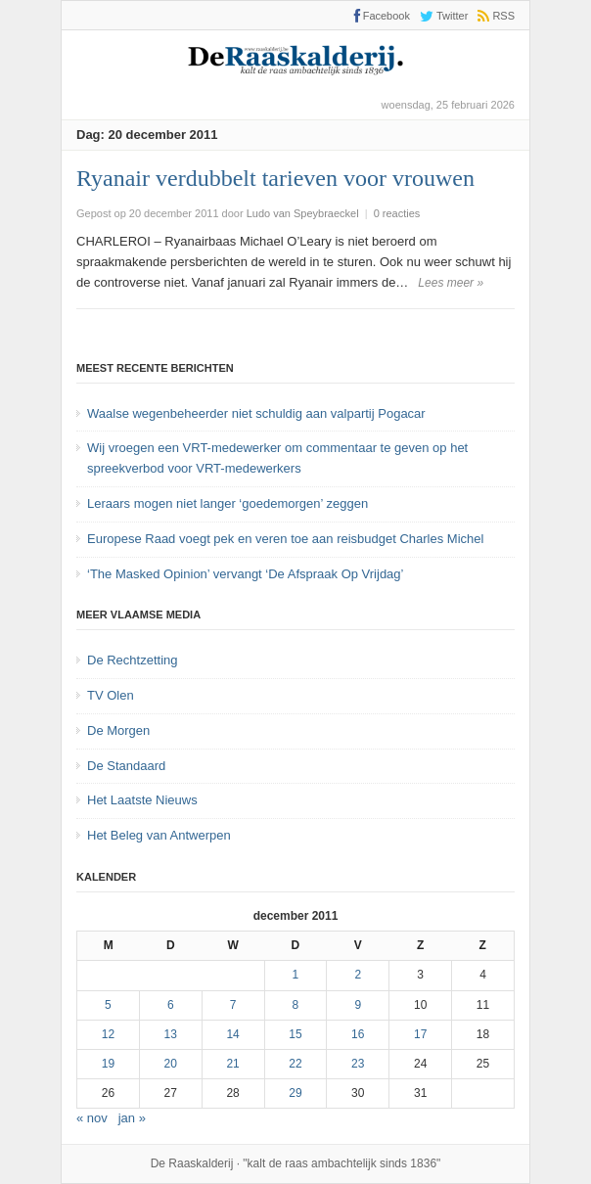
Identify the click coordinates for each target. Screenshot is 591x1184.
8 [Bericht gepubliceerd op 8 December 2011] (296, 1005)
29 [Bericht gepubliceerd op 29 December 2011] (295, 1093)
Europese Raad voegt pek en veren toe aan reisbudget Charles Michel (285, 538)
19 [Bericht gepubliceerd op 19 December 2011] (108, 1063)
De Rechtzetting (132, 660)
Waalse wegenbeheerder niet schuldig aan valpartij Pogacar (256, 413)
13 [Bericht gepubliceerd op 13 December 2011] (170, 1034)
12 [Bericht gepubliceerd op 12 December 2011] (108, 1034)
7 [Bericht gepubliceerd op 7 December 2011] (233, 1005)
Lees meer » (450, 283)
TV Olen (110, 695)
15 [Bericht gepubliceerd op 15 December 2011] (295, 1034)
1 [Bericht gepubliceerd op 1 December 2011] (296, 974)
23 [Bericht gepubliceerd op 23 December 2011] (357, 1063)
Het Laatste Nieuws (142, 800)
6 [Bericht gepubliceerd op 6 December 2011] (170, 1005)
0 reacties (397, 213)
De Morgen (118, 730)
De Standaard (126, 765)
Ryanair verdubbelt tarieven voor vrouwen (275, 178)
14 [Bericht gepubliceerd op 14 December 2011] (232, 1034)
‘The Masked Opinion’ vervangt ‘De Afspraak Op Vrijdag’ (245, 574)
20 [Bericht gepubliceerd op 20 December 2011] (170, 1063)
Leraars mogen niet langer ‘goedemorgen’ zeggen (227, 503)
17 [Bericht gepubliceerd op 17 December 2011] (420, 1034)
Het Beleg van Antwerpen (159, 835)
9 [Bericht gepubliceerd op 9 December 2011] (357, 1005)
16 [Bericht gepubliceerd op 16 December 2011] (357, 1034)
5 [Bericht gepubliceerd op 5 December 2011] (108, 1005)
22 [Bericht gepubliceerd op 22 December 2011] (295, 1063)
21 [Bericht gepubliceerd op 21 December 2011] (232, 1063)
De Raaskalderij (192, 1163)
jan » (132, 1118)
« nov (92, 1118)
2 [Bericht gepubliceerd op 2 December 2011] (357, 974)
